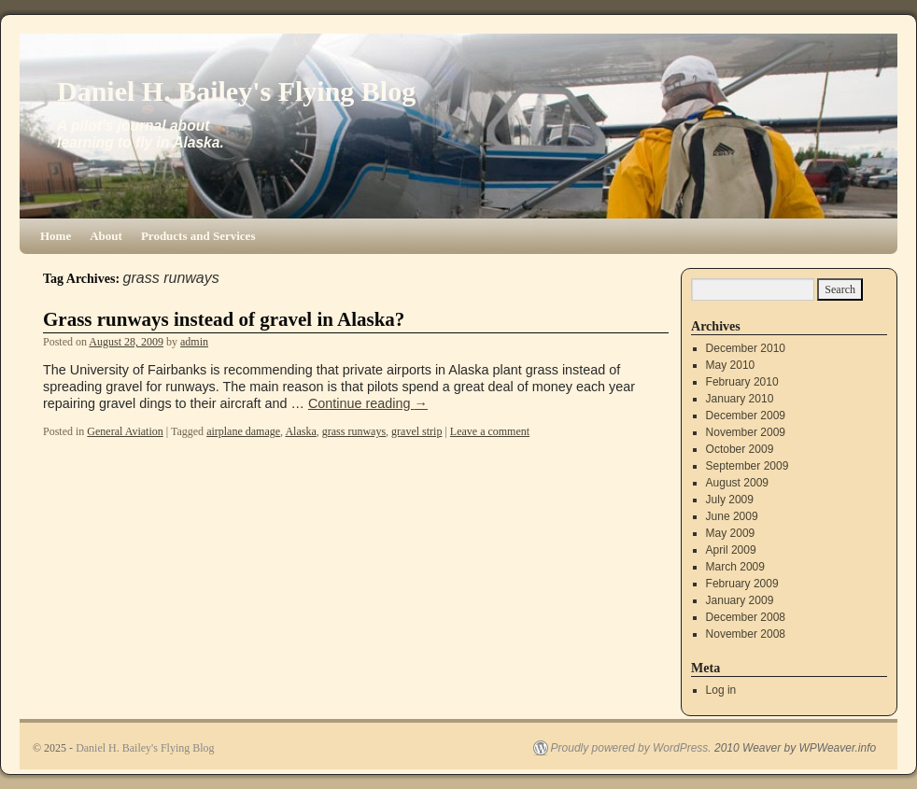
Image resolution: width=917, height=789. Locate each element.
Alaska (300, 431)
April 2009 (731, 550)
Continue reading (368, 403)
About (106, 236)
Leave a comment (489, 431)
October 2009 (740, 449)
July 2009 (730, 499)
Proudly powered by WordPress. (631, 747)
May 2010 (730, 365)
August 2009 (737, 482)
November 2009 (745, 432)
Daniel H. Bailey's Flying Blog (236, 91)
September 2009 (747, 465)
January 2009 (740, 600)
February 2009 (742, 583)
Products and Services (198, 236)
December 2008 (745, 617)
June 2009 (732, 516)
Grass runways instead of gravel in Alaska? (223, 319)
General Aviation (124, 431)
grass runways (354, 431)
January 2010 (740, 398)
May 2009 (730, 533)
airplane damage (243, 431)
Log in (721, 690)
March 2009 (735, 566)
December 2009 (745, 415)
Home (55, 236)
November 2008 (745, 634)
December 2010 (745, 348)
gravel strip (416, 431)
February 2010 (742, 381)
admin (194, 341)
